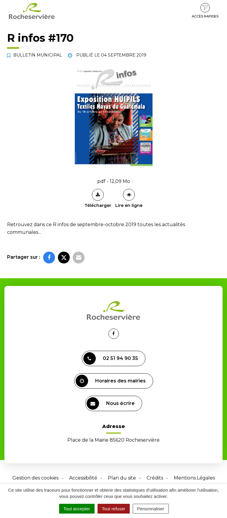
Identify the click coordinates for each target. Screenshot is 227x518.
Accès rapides (205, 10)
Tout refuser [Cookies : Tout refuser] (113, 508)
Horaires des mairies (111, 381)
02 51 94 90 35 (110, 358)
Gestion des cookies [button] (35, 478)
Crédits (155, 478)
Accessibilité (83, 478)
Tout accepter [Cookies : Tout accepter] (77, 508)
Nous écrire (111, 403)
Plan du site (122, 478)
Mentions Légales (194, 478)
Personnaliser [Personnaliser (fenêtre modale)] (150, 508)
